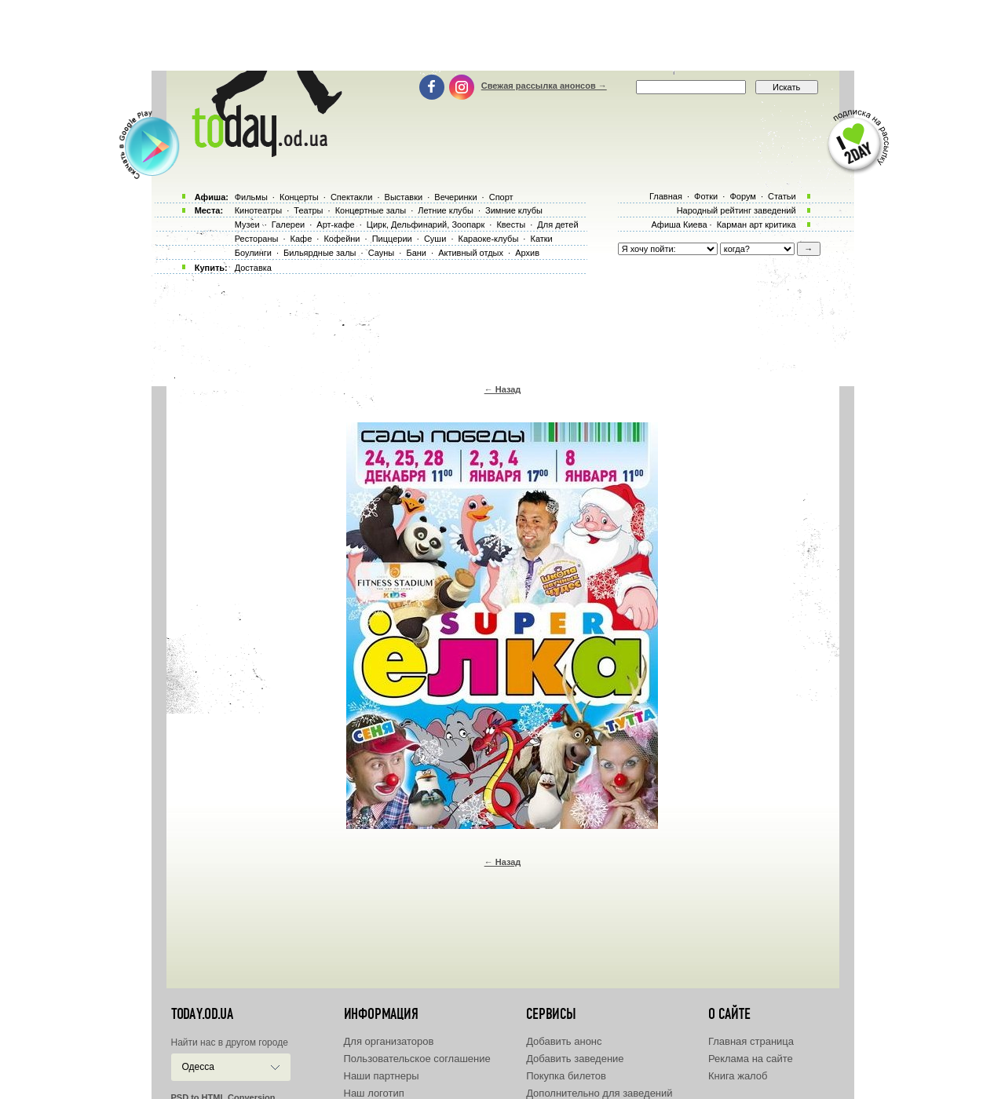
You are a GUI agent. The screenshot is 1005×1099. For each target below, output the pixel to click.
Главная (665, 196)
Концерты (299, 197)
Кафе (301, 238)
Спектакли (352, 197)
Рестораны (257, 238)
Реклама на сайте (750, 1058)
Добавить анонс (563, 1041)
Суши (435, 238)
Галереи (288, 224)
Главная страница (751, 1041)
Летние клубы (445, 210)
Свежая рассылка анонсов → (544, 85)
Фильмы (251, 197)
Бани (416, 252)
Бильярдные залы (319, 252)
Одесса (198, 1066)
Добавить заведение (574, 1058)
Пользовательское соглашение (417, 1058)
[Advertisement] (502, 35)
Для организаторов (389, 1041)
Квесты (510, 224)
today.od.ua (202, 1014)
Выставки (404, 197)
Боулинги (253, 252)
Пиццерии (392, 238)
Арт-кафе (335, 224)
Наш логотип (374, 1093)
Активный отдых (470, 252)
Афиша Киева (679, 224)
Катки (541, 238)
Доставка (253, 267)
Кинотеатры (258, 210)
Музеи (247, 224)
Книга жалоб (738, 1076)
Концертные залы (370, 210)
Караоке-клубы (489, 238)
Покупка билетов (566, 1076)
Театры (308, 210)
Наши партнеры (381, 1076)
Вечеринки (455, 197)
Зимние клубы (514, 210)
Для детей (557, 224)
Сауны (381, 252)
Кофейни (341, 238)
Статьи (782, 196)
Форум (742, 196)
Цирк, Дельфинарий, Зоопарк (425, 224)
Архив (527, 252)
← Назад (502, 389)
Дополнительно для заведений (599, 1093)
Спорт (501, 197)
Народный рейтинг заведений (736, 210)
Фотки (706, 196)
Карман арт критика (756, 224)
